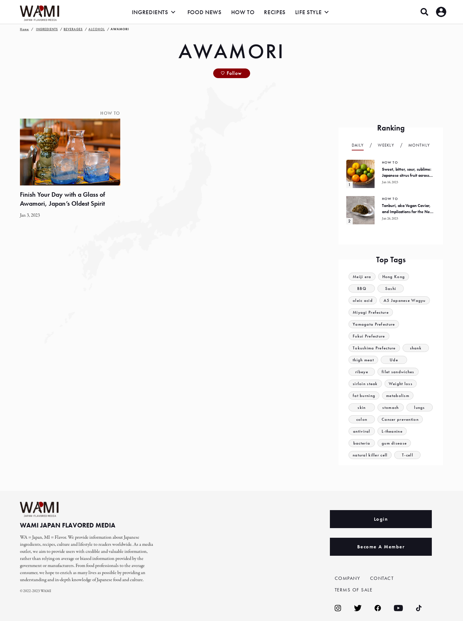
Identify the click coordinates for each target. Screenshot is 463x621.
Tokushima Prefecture (374, 348)
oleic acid (363, 300)
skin (362, 407)
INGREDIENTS (150, 12)
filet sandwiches (398, 371)
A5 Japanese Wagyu (405, 300)
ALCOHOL (96, 29)
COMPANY (347, 578)
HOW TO (243, 12)
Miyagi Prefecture (371, 312)
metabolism (397, 395)
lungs (419, 407)
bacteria (361, 443)
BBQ (361, 288)
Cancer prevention (400, 419)
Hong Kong (393, 276)
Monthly (419, 145)
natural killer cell (370, 455)
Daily (358, 145)
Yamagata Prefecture (374, 324)
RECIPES (274, 12)
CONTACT (382, 578)
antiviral (361, 431)
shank (416, 348)
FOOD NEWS (204, 12)
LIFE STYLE (308, 12)
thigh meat (363, 360)
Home (24, 29)
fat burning (364, 395)
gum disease (394, 443)
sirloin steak (365, 383)
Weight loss (401, 383)
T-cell (407, 455)
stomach (390, 407)
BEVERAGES (73, 29)
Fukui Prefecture (369, 336)
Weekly (386, 145)
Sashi (390, 288)
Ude (394, 360)
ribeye (361, 371)
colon (362, 419)
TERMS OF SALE (354, 590)
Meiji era (362, 276)
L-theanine (392, 431)
